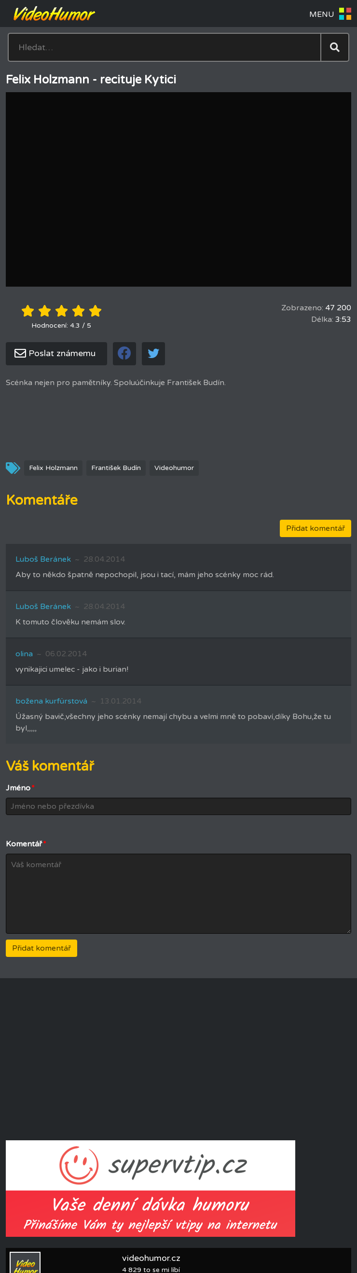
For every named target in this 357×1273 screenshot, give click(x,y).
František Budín (116, 468)
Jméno (20, 788)
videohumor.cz (151, 1258)
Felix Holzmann (53, 468)
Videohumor (174, 468)
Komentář (26, 844)
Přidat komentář (315, 528)
